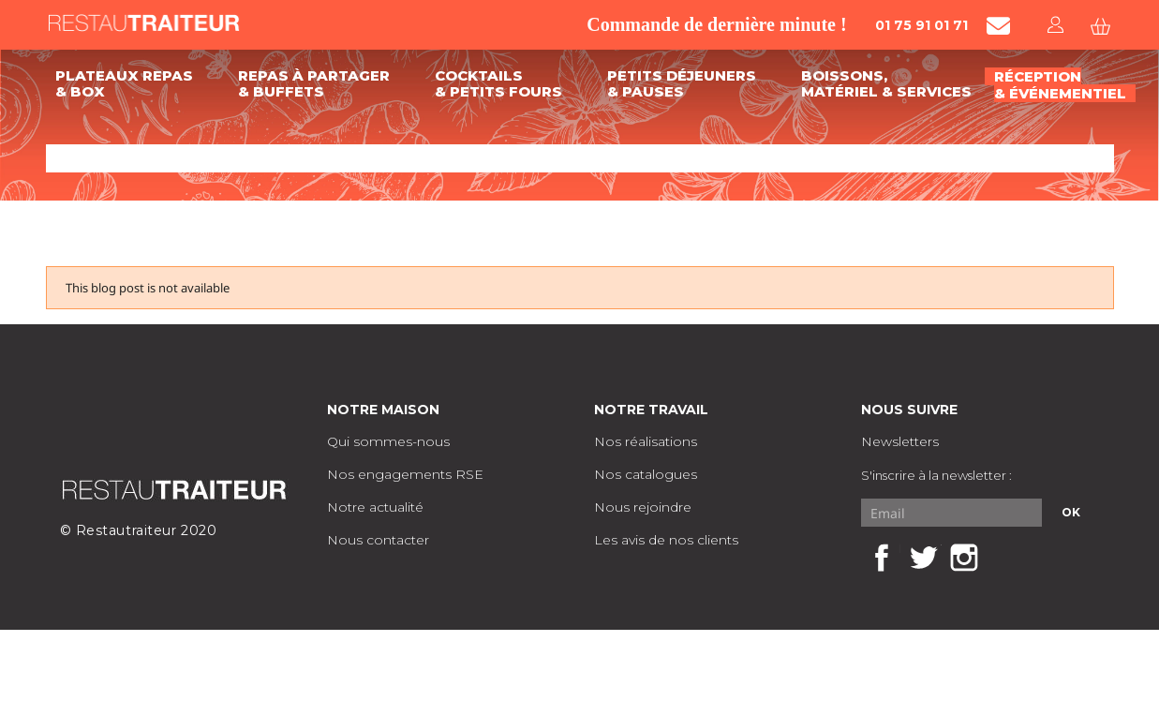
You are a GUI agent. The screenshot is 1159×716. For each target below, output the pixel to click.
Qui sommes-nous (388, 441)
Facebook (881, 557)
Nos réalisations (645, 441)
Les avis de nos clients (666, 539)
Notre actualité (375, 507)
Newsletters (900, 441)
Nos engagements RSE (405, 474)
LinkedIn (1005, 557)
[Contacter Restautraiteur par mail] (998, 25)
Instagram (964, 557)
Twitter (923, 557)
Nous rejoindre (642, 507)
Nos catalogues (645, 474)
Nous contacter (378, 539)
